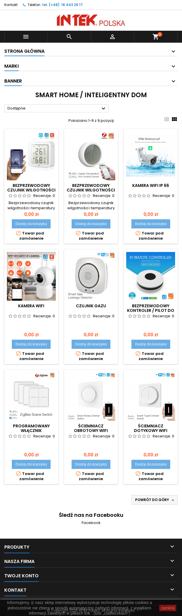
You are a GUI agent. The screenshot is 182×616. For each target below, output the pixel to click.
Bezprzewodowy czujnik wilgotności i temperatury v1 (31, 190)
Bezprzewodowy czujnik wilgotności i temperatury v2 (91, 190)
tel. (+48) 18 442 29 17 (62, 4)
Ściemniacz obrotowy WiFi (91, 428)
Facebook (91, 522)
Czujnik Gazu (91, 306)
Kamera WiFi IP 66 (150, 185)
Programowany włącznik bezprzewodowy (31, 430)
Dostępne (57, 108)
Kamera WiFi (31, 306)
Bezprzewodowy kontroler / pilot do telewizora (150, 310)
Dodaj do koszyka (31, 223)
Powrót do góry (155, 499)
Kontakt (11, 4)
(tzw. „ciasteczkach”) (112, 613)
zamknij (168, 608)
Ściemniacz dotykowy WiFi (150, 428)
